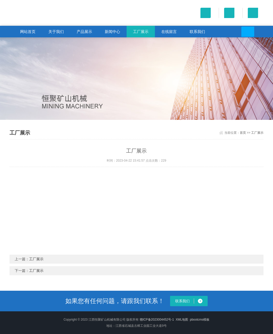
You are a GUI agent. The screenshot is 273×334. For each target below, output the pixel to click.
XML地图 (182, 319)
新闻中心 (112, 31)
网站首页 (28, 31)
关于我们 (56, 31)
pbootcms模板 (199, 319)
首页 (243, 133)
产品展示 (84, 31)
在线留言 (169, 31)
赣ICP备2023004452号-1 (157, 319)
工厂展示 (140, 31)
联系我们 (197, 31)
